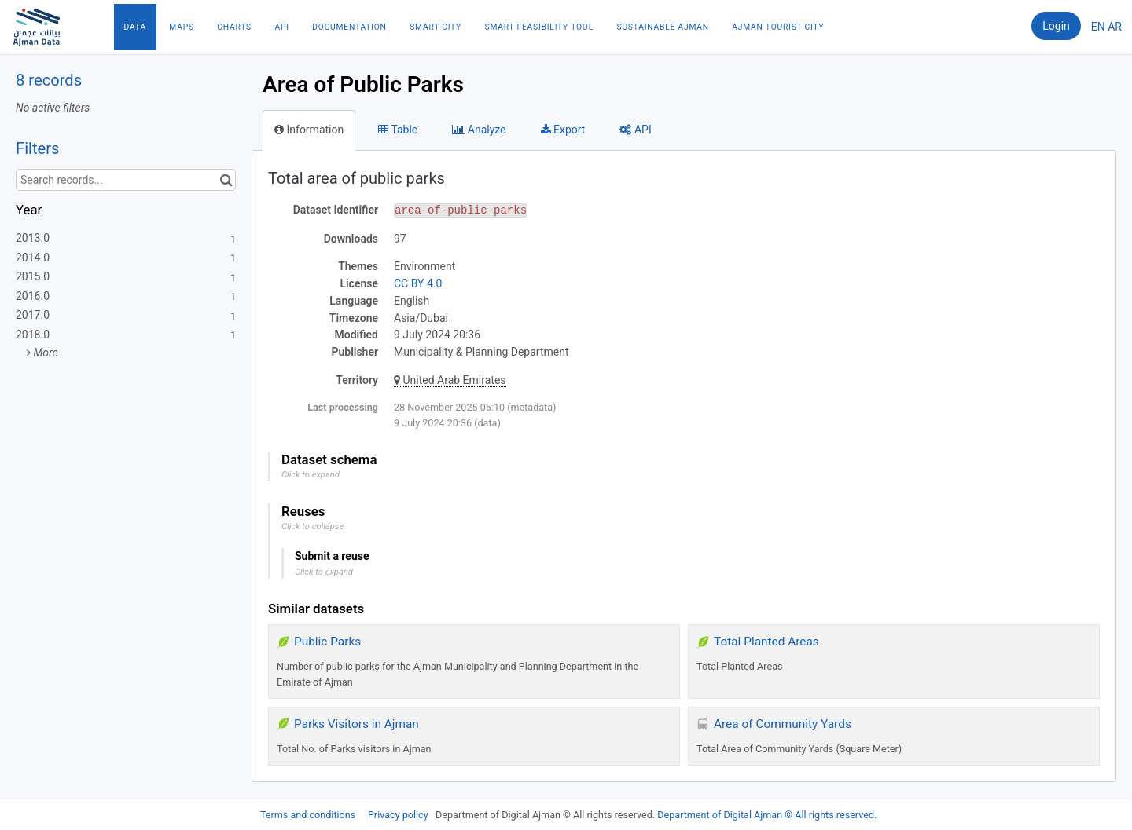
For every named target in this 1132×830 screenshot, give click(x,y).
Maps (181, 27)
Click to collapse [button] (312, 526)
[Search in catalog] (226, 180)
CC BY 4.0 (418, 283)
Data (135, 27)
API (281, 27)
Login (1056, 26)
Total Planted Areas (766, 641)
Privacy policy (399, 815)
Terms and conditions (309, 815)
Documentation (349, 27)
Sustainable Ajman (663, 27)
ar (1115, 26)
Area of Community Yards (782, 724)
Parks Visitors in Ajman (356, 724)
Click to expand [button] (310, 475)
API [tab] (635, 129)
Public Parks (327, 641)
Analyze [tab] (478, 129)
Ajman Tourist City (778, 27)
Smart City (435, 27)
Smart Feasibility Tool (539, 27)
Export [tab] (563, 129)
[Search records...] (126, 180)
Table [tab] (397, 129)
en (1098, 26)
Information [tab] (309, 129)
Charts (234, 27)
